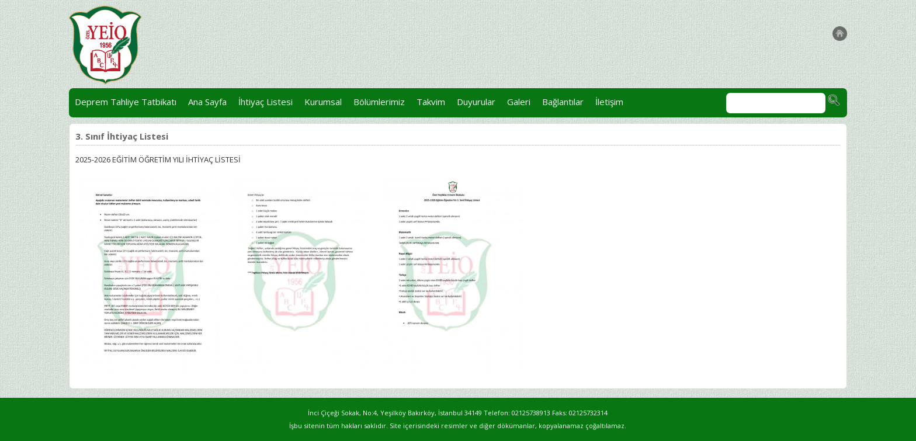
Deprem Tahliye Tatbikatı (125, 101)
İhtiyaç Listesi (265, 101)
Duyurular (476, 101)
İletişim (609, 101)
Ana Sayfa (207, 101)
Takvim (431, 101)
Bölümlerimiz (379, 101)
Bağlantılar (563, 101)
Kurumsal (323, 101)
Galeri (518, 101)
